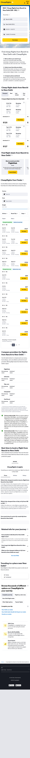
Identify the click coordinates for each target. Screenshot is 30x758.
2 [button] (16, 345)
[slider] (28, 209)
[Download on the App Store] (18, 685)
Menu (27, 2)
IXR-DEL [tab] (15, 461)
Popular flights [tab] (19, 602)
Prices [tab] (5, 475)
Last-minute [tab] (17, 94)
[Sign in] (24, 3)
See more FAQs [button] (15, 555)
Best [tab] (11, 93)
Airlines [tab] (15, 475)
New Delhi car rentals (7, 609)
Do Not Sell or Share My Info (15, 677)
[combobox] (6, 14)
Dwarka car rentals (6, 614)
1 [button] (13, 345)
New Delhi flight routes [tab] (8, 598)
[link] (12, 172)
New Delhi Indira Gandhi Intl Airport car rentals (14, 612)
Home (2, 662)
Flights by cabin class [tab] (20, 594)
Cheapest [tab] (4, 93)
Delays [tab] (24, 475)
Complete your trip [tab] (7, 594)
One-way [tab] (24, 94)
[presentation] (18, 10)
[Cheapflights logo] (6, 2)
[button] (15, 19)
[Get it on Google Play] (11, 685)
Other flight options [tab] (7, 602)
